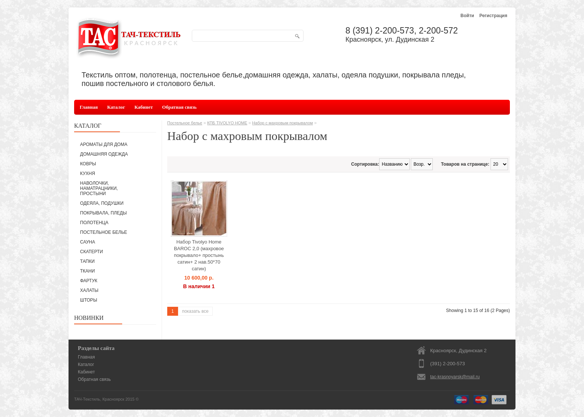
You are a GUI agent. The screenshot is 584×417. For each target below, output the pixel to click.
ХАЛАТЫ (89, 290)
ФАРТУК (88, 280)
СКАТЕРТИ (91, 251)
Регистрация (493, 15)
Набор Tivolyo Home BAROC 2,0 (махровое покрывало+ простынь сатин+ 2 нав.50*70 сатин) (199, 255)
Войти (467, 15)
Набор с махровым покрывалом (282, 123)
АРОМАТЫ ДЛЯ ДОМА (103, 144)
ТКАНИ (87, 271)
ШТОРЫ (88, 300)
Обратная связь (179, 107)
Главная (89, 107)
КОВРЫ (88, 163)
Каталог (116, 107)
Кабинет (143, 107)
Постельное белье (184, 123)
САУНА (87, 242)
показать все (195, 311)
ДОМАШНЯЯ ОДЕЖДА (104, 154)
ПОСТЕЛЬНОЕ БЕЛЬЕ (103, 232)
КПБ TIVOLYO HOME (227, 123)
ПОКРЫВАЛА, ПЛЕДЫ (103, 213)
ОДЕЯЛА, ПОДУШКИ (102, 203)
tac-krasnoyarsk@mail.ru (455, 376)
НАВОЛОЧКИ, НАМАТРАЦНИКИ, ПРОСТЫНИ (99, 188)
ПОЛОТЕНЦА (94, 222)
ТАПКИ (87, 261)
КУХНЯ (87, 173)
